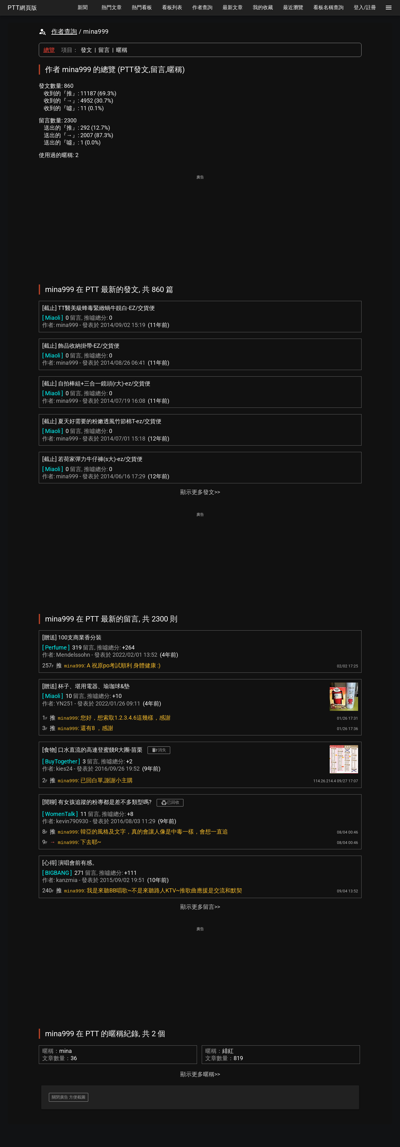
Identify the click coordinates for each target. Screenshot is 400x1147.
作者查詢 (64, 31)
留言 (104, 50)
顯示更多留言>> (200, 906)
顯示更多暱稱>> (200, 1074)
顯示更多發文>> (200, 492)
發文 (86, 50)
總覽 (49, 50)
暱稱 (121, 50)
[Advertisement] (200, 225)
